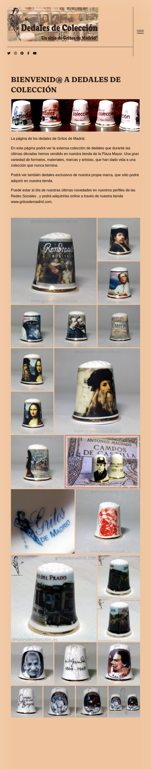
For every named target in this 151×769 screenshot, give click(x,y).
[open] (140, 31)
